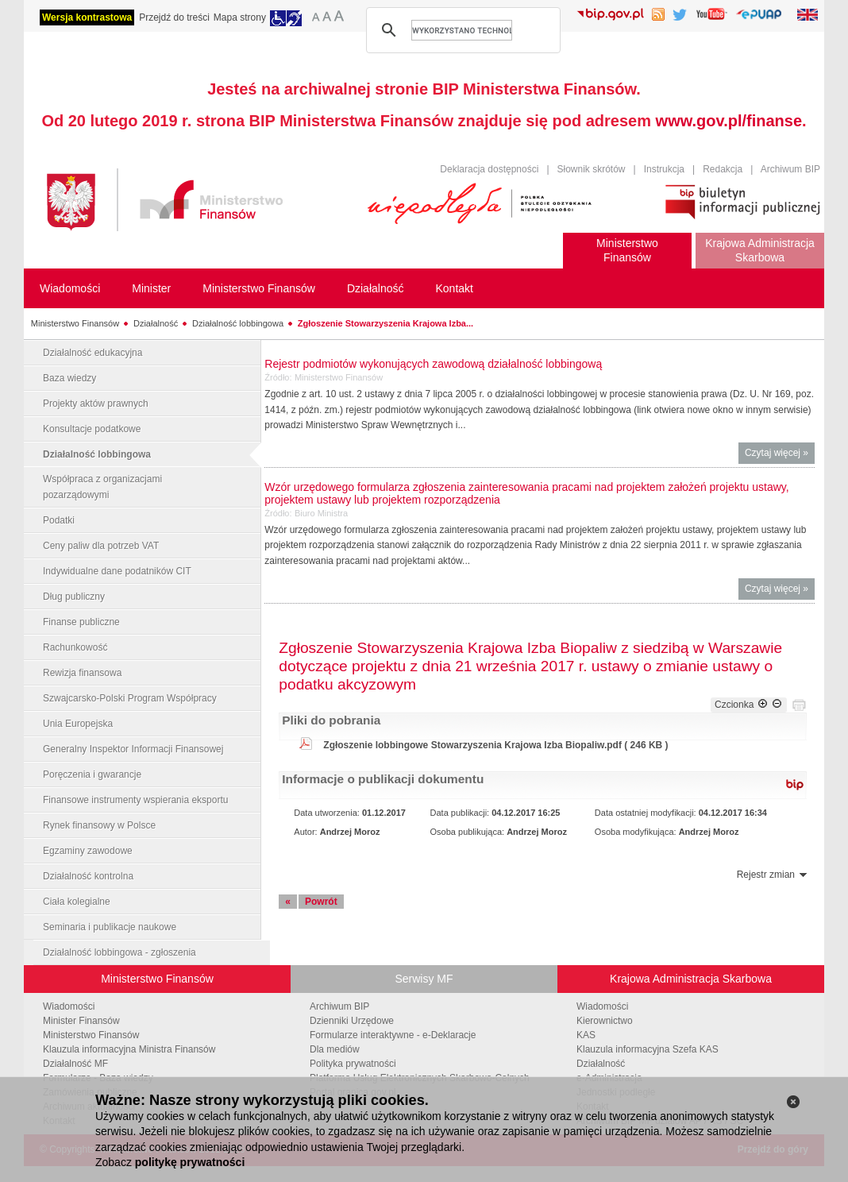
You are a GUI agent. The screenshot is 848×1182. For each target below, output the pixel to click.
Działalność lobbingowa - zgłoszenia (119, 952)
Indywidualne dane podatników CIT (117, 571)
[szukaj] (461, 30)
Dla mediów (335, 1049)
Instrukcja (664, 169)
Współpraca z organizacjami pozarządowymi (102, 486)
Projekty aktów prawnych (95, 403)
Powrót (321, 901)
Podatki (59, 520)
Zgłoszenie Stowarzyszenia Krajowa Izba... (385, 323)
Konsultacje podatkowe (92, 429)
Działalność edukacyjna (92, 352)
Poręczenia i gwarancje (92, 774)
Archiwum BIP (790, 169)
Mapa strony (240, 17)
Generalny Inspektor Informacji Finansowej (133, 749)
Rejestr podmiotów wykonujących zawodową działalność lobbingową (433, 363)
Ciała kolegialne (76, 901)
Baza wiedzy (69, 378)
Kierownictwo (604, 1020)
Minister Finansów (81, 1020)
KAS (586, 1035)
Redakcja (722, 169)
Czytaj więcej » (780, 455)
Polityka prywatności (353, 1063)
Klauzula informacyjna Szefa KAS (647, 1049)
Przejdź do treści (174, 17)
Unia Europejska (78, 723)
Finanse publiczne (81, 622)
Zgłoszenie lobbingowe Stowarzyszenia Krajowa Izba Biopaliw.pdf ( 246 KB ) (495, 745)
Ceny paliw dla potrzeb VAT (101, 545)
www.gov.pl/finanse (729, 120)
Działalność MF (75, 1063)
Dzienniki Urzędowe (352, 1020)
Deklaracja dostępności (489, 169)
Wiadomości (68, 1006)
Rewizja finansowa (82, 672)
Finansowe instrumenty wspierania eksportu (135, 799)
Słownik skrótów (591, 169)
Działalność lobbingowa (237, 323)
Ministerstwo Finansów (75, 323)
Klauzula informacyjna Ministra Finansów (129, 1049)
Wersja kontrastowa (87, 17)
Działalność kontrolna (88, 876)
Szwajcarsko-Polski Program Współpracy (130, 698)
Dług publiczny (74, 596)
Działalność (155, 323)
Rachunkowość (75, 647)
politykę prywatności (190, 1162)
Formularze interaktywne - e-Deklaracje (393, 1035)
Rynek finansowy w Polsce (99, 825)
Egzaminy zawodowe (88, 850)
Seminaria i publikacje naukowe (109, 927)
